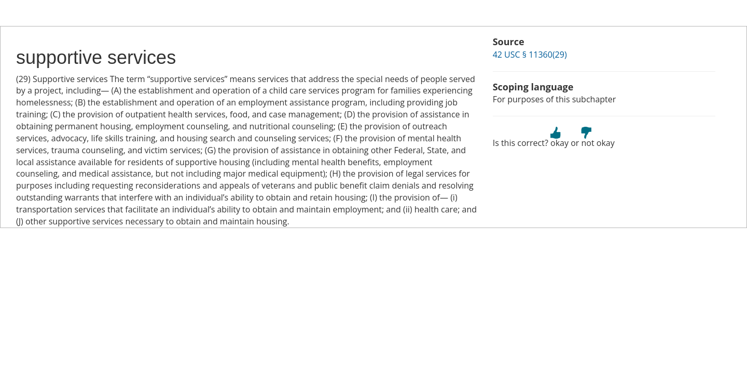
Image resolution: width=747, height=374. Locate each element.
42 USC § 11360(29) (530, 54)
